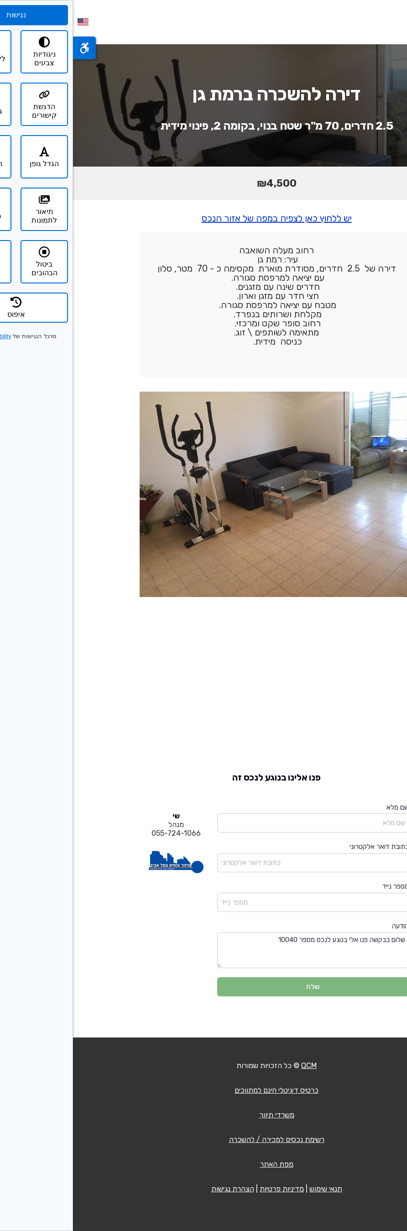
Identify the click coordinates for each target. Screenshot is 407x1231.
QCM (236, 1065)
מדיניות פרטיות (209, 1188)
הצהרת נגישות (159, 1188)
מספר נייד (322, 886)
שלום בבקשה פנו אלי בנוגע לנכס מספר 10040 (240, 950)
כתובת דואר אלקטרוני (306, 847)
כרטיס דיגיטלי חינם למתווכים (203, 1090)
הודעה (327, 926)
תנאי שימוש (252, 1188)
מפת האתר (203, 1164)
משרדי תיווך (203, 1115)
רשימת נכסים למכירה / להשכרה (203, 1139)
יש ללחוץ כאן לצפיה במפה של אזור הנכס (204, 218)
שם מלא (324, 807)
